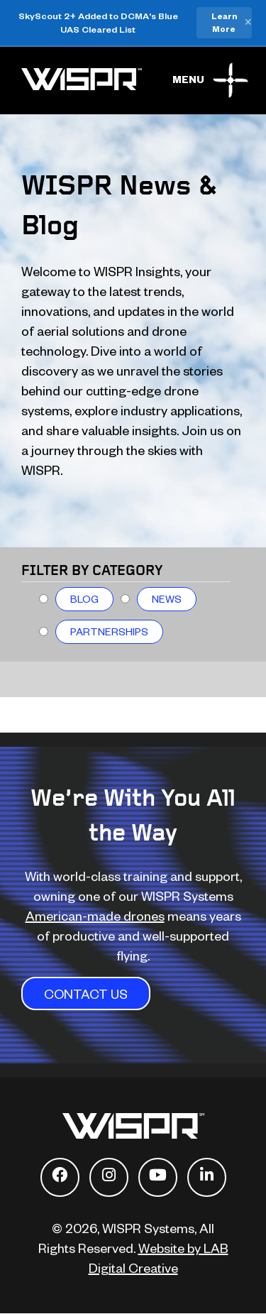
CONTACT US (86, 993)
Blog (84, 599)
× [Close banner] (248, 23)
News (167, 599)
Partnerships (109, 631)
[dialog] (239, 1285)
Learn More (224, 22)
